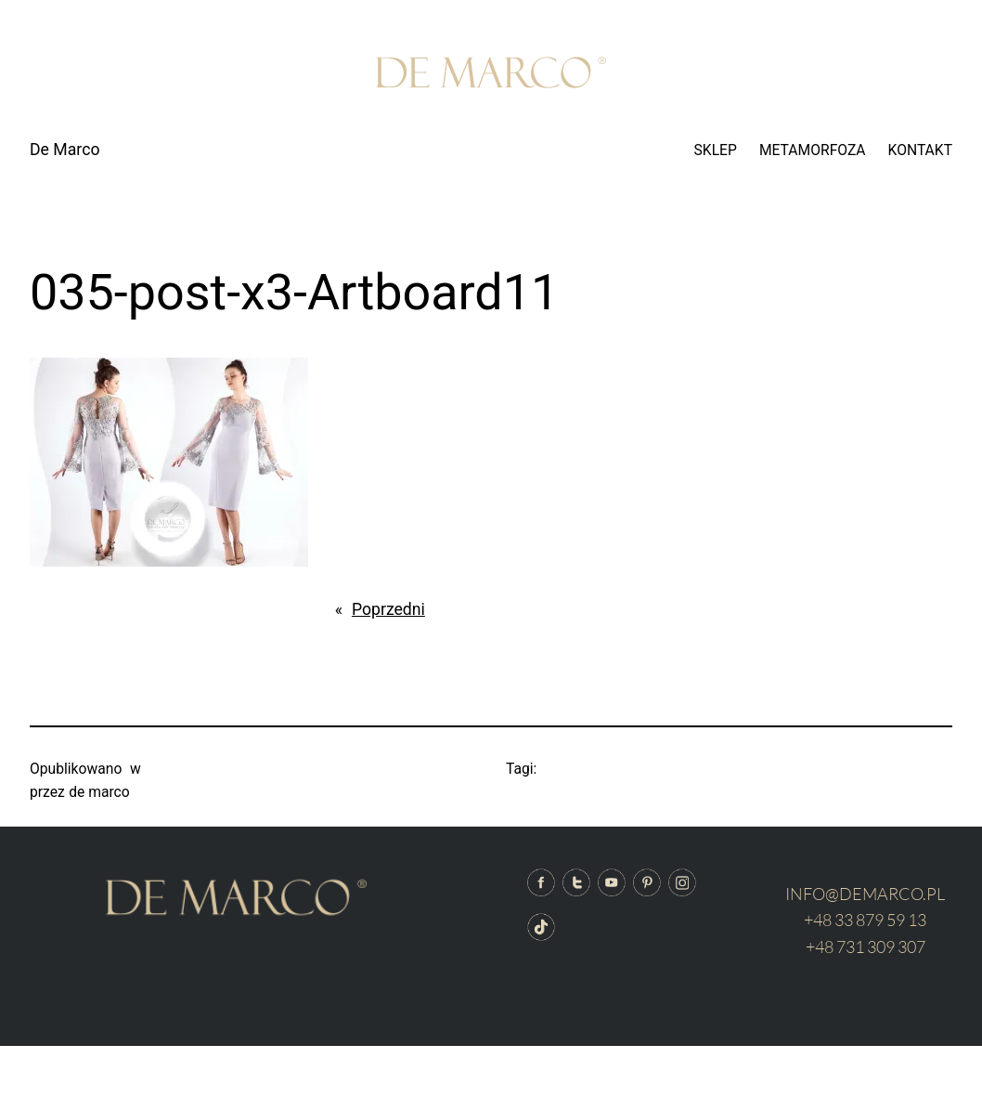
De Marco (64, 149)
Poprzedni (388, 609)
